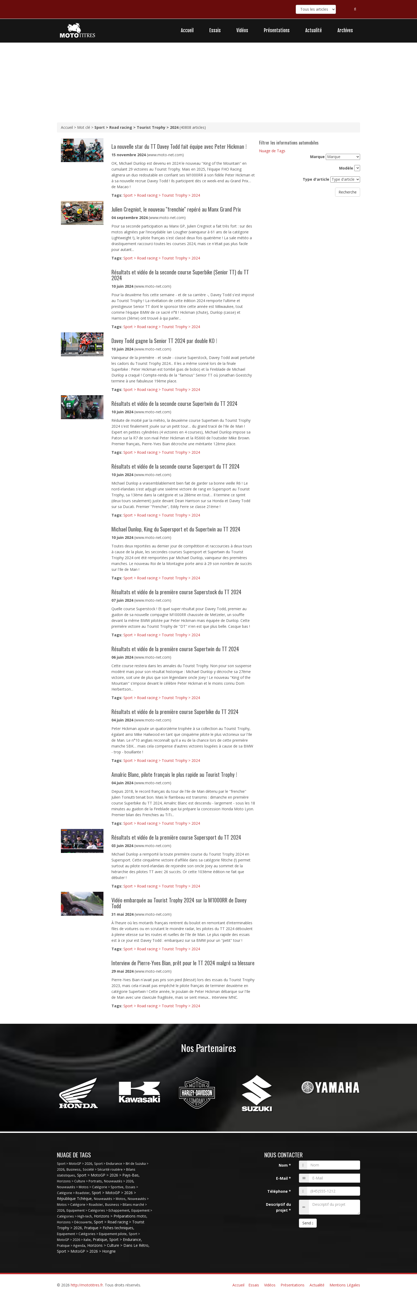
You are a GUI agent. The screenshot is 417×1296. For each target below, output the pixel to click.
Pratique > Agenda (71, 1245)
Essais (215, 30)
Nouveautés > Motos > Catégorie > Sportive (90, 1187)
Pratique (100, 1239)
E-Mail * (283, 1178)
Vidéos (242, 30)
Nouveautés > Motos (110, 1198)
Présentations (277, 30)
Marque (317, 156)
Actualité (313, 30)
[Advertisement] (208, 82)
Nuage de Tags (272, 150)
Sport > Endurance (125, 1239)
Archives (345, 30)
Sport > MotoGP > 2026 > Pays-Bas (108, 1175)
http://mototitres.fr (87, 1284)
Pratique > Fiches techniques (108, 1227)
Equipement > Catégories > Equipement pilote (92, 1234)
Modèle (346, 168)
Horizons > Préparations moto (120, 1216)
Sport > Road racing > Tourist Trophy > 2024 (161, 195)
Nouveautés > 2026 (118, 1181)
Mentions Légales (345, 1284)
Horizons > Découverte (74, 1222)
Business (73, 1169)
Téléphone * (279, 1191)
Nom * (285, 1165)
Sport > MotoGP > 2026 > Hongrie (86, 1251)
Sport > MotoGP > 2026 (74, 1163)
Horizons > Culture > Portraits (79, 1181)
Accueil (187, 30)
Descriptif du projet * (278, 1207)
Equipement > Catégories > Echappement (97, 1210)
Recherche (348, 192)
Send (307, 1222)
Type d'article (316, 179)
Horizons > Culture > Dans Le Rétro (117, 1245)
